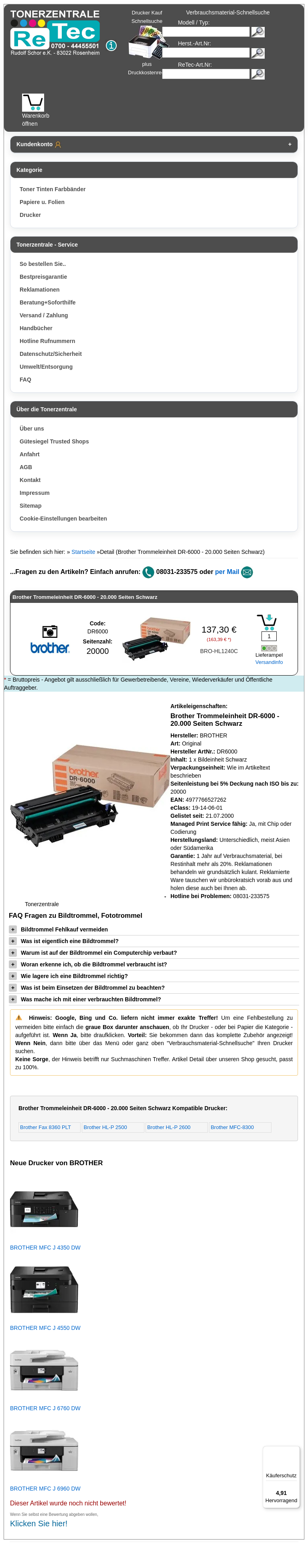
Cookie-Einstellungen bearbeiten (63, 518)
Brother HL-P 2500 (105, 1127)
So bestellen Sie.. (43, 264)
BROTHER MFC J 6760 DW (45, 1408)
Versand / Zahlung (44, 315)
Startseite (83, 552)
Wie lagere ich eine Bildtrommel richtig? (68, 976)
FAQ (25, 379)
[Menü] (295, 1451)
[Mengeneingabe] (269, 636)
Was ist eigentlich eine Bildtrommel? (64, 941)
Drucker (30, 215)
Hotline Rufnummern (47, 341)
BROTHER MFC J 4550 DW (45, 1328)
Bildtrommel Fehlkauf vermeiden (58, 929)
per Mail (227, 571)
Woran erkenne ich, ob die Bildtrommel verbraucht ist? (88, 964)
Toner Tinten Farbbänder (52, 189)
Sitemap (30, 505)
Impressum (35, 493)
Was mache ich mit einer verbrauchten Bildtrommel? (85, 999)
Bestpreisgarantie (43, 277)
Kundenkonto (39, 145)
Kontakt (30, 480)
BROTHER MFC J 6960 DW (45, 1488)
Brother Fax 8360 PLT (45, 1127)
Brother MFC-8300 (232, 1127)
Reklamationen (40, 289)
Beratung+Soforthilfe (48, 302)
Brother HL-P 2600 (168, 1127)
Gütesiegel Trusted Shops (54, 441)
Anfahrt (30, 454)
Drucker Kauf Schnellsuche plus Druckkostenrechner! (152, 43)
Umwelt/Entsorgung (46, 367)
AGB (26, 467)
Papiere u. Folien (42, 202)
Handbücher (36, 328)
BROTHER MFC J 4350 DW (45, 1247)
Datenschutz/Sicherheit (51, 354)
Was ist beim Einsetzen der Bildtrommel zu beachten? (87, 988)
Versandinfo (269, 662)
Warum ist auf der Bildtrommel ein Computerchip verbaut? (93, 953)
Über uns (32, 428)
